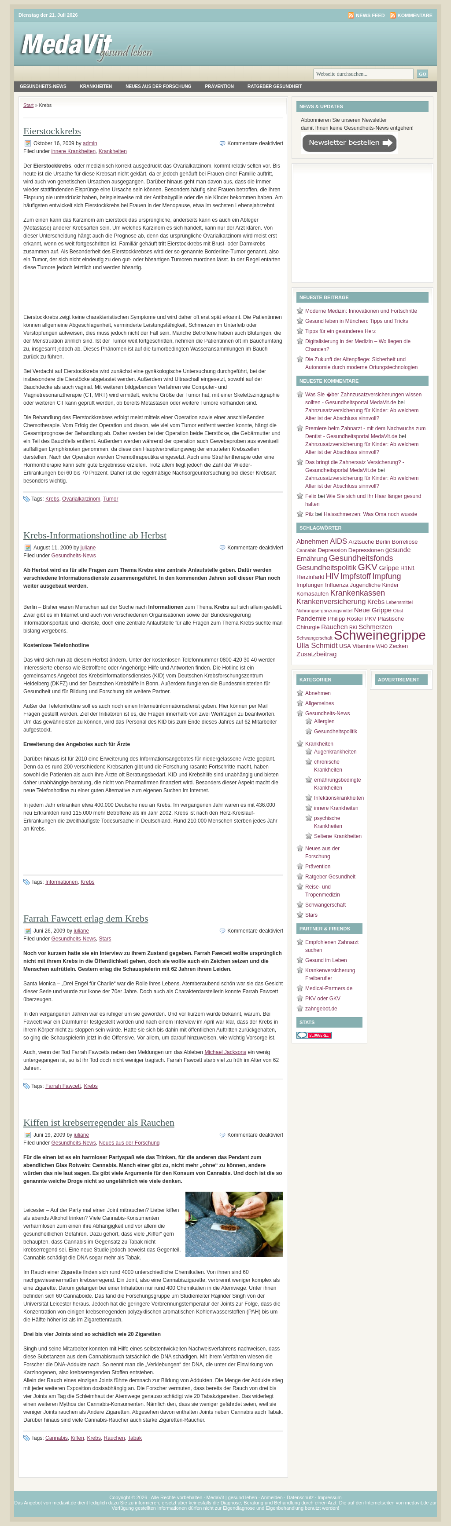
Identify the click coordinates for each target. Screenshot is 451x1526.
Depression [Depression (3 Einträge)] (332, 550)
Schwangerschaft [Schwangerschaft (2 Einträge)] (314, 637)
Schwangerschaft (325, 905)
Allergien (324, 721)
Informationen (61, 882)
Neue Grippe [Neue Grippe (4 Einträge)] (373, 610)
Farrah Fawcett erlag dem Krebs (85, 918)
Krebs (52, 499)
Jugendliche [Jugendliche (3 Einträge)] (365, 585)
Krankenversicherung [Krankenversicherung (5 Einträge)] (331, 601)
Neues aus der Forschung (158, 86)
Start (28, 105)
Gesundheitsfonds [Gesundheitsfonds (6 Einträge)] (361, 558)
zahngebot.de (321, 1009)
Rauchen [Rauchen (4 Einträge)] (334, 626)
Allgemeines (319, 703)
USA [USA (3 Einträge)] (345, 646)
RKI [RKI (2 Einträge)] (353, 627)
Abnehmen (318, 693)
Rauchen (114, 1438)
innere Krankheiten (73, 151)
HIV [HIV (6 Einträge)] (332, 576)
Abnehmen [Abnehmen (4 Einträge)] (312, 541)
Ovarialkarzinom (81, 499)
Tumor (110, 499)
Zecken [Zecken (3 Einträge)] (398, 646)
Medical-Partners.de (328, 988)
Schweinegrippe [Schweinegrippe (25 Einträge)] (380, 635)
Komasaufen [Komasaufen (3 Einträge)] (312, 593)
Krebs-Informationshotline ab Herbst (94, 535)
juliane (88, 548)
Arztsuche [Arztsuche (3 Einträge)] (361, 541)
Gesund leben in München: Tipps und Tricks (356, 321)
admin (90, 143)
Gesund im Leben (326, 960)
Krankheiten (96, 86)
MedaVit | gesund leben (232, 1497)
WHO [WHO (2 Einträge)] (382, 646)
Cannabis (56, 1438)
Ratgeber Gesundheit (275, 86)
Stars (105, 939)
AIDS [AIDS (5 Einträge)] (338, 541)
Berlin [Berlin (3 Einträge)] (383, 541)
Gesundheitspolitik (335, 731)
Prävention (219, 86)
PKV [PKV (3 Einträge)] (370, 618)
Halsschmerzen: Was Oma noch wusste (370, 514)
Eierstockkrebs (52, 130)
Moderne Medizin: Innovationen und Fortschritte (361, 311)
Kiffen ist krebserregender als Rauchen (98, 1122)
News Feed (370, 15)
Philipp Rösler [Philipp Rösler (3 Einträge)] (345, 618)
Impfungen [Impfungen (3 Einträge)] (310, 585)
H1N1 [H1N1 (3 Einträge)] (407, 568)
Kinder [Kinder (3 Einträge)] (390, 585)
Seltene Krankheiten (338, 836)
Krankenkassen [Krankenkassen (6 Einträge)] (357, 593)
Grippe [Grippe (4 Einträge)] (389, 567)
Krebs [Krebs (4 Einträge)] (375, 601)
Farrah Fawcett (63, 1086)
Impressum (329, 1497)
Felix (310, 496)
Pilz (309, 514)
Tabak (135, 1438)
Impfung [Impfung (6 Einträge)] (386, 576)
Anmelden (272, 1497)
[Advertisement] (153, 295)
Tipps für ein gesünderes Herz (340, 331)
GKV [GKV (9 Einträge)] (368, 567)
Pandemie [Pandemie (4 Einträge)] (311, 618)
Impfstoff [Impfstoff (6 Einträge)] (355, 576)
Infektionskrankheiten (339, 798)
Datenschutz (300, 1497)
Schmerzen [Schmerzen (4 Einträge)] (375, 626)
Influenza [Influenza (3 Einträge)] (336, 585)
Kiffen (77, 1438)
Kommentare (415, 15)
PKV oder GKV (322, 998)
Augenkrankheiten (335, 752)
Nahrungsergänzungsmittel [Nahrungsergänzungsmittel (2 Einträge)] (324, 610)
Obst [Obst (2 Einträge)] (398, 610)
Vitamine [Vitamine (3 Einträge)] (363, 646)
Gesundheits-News (43, 86)
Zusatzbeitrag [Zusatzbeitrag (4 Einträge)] (316, 654)
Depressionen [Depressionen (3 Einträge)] (366, 550)
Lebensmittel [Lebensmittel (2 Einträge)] (399, 602)
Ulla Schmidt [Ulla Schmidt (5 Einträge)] (317, 645)
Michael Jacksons (225, 1052)
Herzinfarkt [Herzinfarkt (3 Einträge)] (310, 577)
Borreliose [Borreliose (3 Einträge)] (405, 541)
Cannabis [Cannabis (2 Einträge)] (306, 550)
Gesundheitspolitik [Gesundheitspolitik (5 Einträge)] (326, 568)
